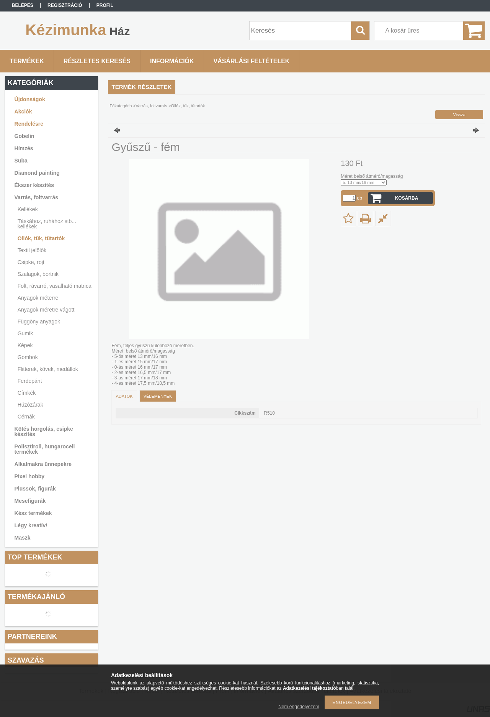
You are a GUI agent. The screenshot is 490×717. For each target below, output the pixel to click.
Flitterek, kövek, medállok (48, 369)
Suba (21, 161)
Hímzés (24, 148)
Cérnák (26, 416)
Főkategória (121, 105)
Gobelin (24, 136)
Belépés (22, 5)
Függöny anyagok (39, 321)
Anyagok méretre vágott (46, 310)
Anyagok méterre (38, 298)
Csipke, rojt (31, 262)
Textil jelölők (32, 250)
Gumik (25, 333)
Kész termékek (33, 513)
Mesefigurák (30, 501)
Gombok (28, 357)
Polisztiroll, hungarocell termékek (45, 449)
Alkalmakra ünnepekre (43, 464)
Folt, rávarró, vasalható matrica (54, 286)
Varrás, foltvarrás (36, 197)
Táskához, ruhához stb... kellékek (47, 224)
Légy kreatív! (31, 525)
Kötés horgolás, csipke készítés (44, 431)
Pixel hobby (30, 476)
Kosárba (406, 198)
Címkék (27, 393)
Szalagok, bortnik (38, 274)
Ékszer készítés (34, 185)
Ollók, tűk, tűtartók (41, 238)
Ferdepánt (30, 381)
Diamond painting (37, 173)
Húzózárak (30, 405)
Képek (25, 345)
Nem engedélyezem (298, 706)
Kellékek (28, 209)
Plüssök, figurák (35, 489)
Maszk (23, 538)
